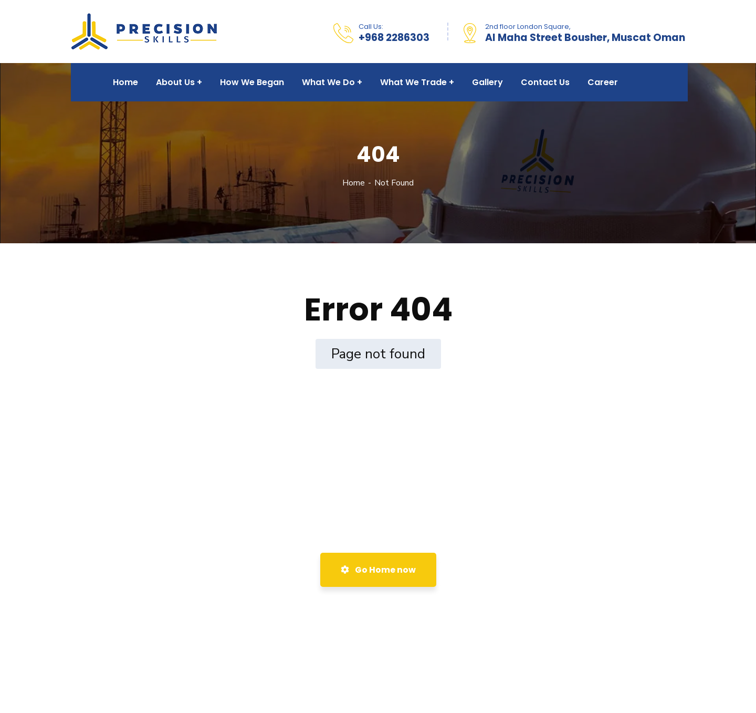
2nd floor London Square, (528, 27)
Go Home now (378, 570)
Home (353, 183)
